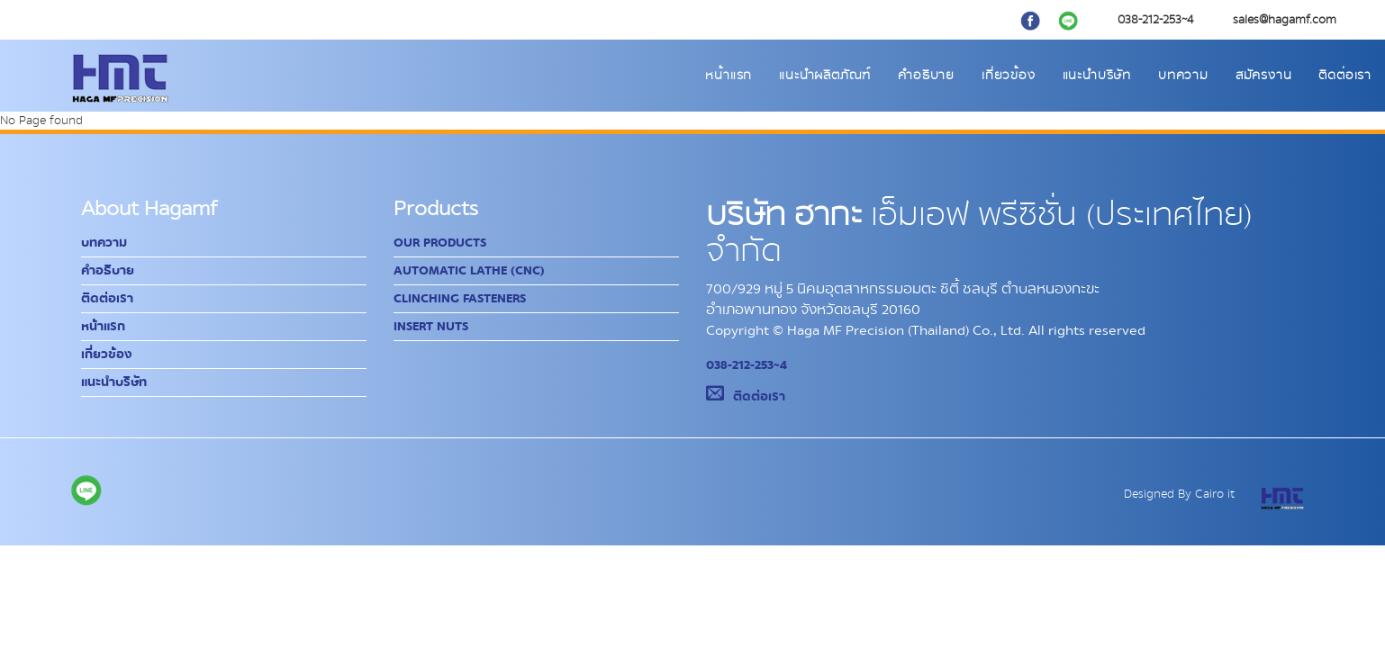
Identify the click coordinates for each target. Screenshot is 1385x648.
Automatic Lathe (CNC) (469, 271)
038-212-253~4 (746, 365)
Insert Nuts (431, 327)
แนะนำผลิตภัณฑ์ (825, 76)
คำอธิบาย (926, 76)
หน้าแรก (728, 76)
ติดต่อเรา (1344, 76)
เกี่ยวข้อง (1009, 76)
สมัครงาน (1264, 76)
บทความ (1183, 76)
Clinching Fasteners (460, 299)
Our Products (440, 243)
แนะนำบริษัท (1097, 76)
